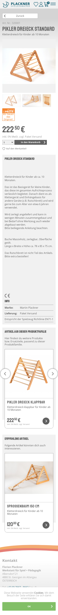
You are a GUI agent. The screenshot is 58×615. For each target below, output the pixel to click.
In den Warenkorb (30, 142)
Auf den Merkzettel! (16, 148)
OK (29, 606)
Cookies (38, 592)
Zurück (20, 16)
